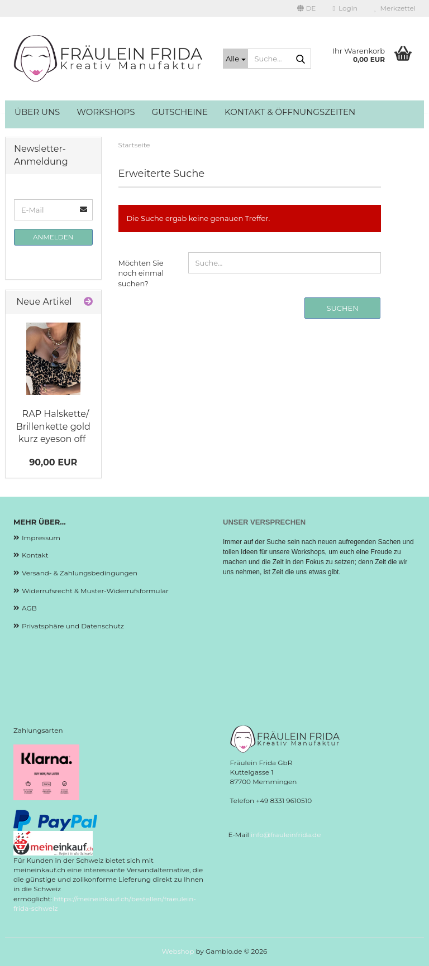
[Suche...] (235, 59)
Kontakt (35, 555)
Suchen (342, 308)
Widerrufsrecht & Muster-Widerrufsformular (95, 591)
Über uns (37, 112)
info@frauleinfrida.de (286, 834)
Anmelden (53, 237)
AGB (29, 608)
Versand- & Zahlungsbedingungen (79, 573)
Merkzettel (395, 8)
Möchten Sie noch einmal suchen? (141, 273)
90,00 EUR (53, 462)
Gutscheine (180, 112)
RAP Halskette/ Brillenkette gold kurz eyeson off (53, 426)
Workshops (106, 112)
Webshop (178, 951)
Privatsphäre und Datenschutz (73, 626)
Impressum (41, 538)
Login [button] (345, 8)
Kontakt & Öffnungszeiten (290, 112)
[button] (306, 8)
